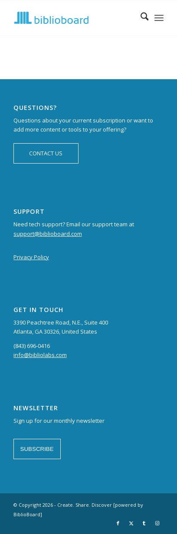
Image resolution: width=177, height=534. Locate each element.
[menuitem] (140, 17)
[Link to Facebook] (118, 523)
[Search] (140, 17)
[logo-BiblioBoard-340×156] (73, 17)
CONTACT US (45, 153)
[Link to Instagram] (157, 523)
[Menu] (159, 17)
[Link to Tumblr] (144, 523)
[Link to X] (131, 523)
